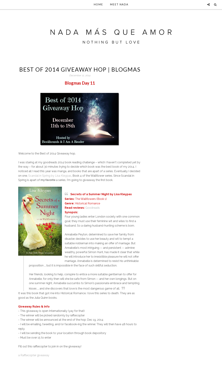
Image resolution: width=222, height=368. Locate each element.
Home (98, 4)
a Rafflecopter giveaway (33, 355)
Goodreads (92, 207)
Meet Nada (119, 4)
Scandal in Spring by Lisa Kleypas (49, 175)
